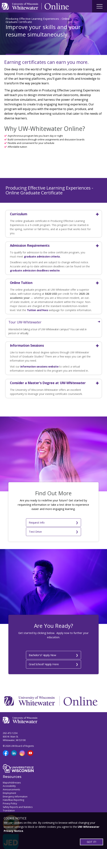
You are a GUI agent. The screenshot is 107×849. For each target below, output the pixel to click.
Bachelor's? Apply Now (50, 644)
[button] (51, 213)
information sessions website (39, 366)
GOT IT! (91, 842)
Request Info (25, 522)
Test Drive (63, 522)
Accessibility (9, 774)
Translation (9, 799)
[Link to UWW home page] (20, 6)
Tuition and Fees (37, 310)
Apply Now (14, 44)
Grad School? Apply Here (51, 653)
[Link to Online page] (56, 6)
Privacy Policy (10, 792)
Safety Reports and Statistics (17, 795)
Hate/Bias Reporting (13, 788)
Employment (9, 781)
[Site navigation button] (99, 6)
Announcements (11, 778)
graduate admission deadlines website (35, 270)
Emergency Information (15, 785)
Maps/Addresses (12, 771)
